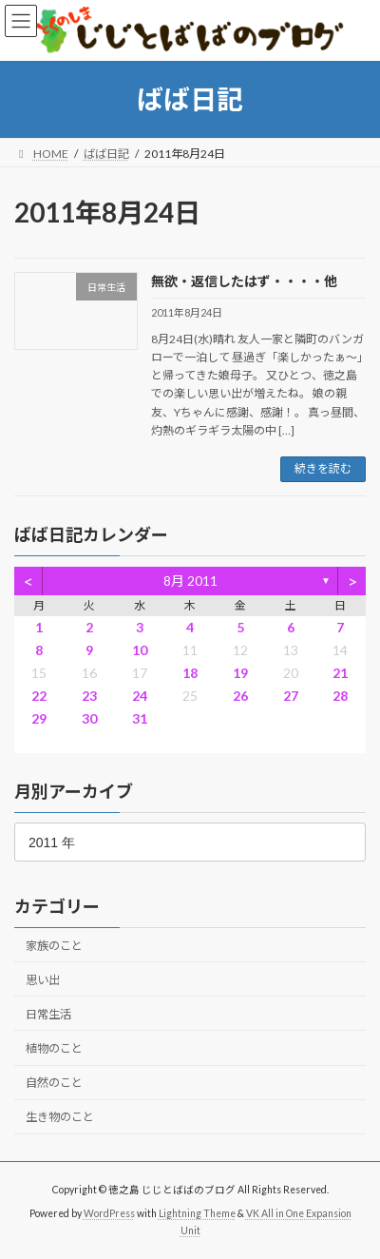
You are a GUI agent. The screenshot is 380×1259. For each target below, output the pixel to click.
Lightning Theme (197, 1212)
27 (290, 696)
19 (240, 673)
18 (190, 673)
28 (340, 696)
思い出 (43, 980)
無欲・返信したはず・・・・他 (244, 281)
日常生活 (48, 1014)
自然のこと (54, 1082)
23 (89, 696)
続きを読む (323, 468)
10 (139, 650)
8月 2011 (190, 580)
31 (139, 718)
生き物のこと (60, 1117)
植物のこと (54, 1048)
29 (39, 718)
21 (340, 673)
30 (89, 718)
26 (240, 696)
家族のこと (54, 945)
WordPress (109, 1212)
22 (39, 696)
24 (139, 696)
